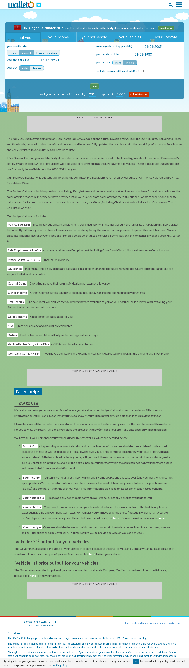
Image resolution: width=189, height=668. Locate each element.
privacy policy (157, 623)
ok (136, 661)
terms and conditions (136, 623)
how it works (166, 28)
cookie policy (59, 665)
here (116, 518)
